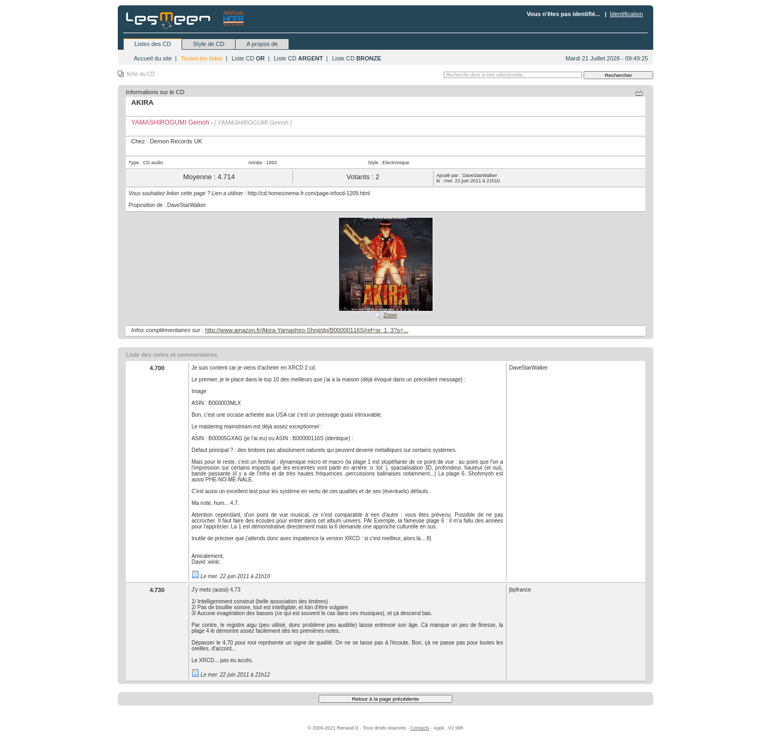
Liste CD (248, 58)
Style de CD (208, 44)
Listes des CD (152, 44)
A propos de (262, 44)
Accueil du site (153, 58)
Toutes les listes (202, 58)
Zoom (390, 315)
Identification (626, 14)
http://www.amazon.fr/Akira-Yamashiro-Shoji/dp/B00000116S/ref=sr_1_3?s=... (307, 330)
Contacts (419, 728)
